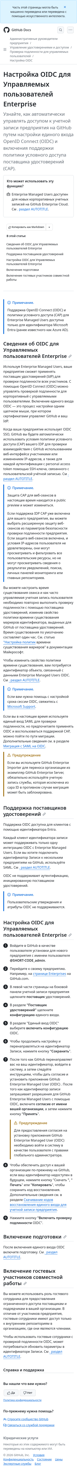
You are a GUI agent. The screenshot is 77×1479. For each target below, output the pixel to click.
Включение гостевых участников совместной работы (33, 1277)
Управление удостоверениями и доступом (39, 47)
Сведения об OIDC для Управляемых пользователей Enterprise (37, 349)
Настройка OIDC (21, 60)
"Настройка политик (19, 642)
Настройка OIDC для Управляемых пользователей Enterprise (37, 928)
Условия (39, 1455)
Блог (38, 1464)
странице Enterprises (49, 973)
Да (11, 1393)
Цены (59, 1459)
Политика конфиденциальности (22, 1400)
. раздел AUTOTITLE (32, 209)
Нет (27, 1393)
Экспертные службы (17, 1464)
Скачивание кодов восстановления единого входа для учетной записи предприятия (38, 1204)
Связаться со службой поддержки (28, 1425)
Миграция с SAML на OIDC (24, 746)
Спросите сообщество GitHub (25, 1419)
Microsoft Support (21, 706)
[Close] (65, 6)
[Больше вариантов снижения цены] (49, 227)
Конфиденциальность (18, 1459)
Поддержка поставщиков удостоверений (34, 810)
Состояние (44, 1459)
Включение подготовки (35, 1236)
